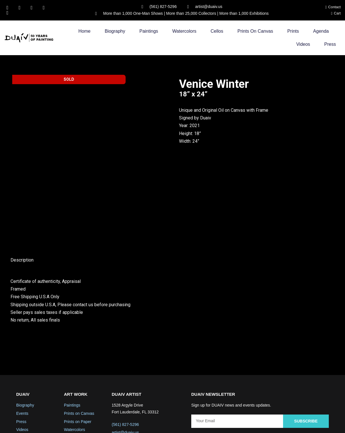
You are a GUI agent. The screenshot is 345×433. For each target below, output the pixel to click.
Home (84, 31)
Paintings (148, 31)
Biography (115, 31)
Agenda (321, 31)
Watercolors (184, 31)
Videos (303, 44)
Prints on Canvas (255, 31)
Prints (293, 31)
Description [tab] (22, 217)
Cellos (217, 31)
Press (330, 44)
